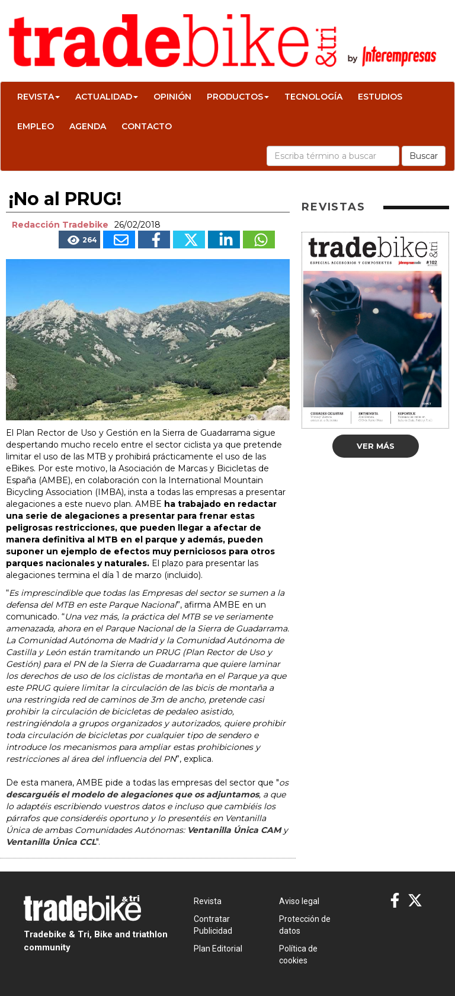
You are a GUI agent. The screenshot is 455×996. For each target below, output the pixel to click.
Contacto (146, 126)
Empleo (35, 126)
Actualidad (106, 96)
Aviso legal (299, 901)
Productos (238, 96)
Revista (38, 96)
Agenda (87, 126)
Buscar (423, 156)
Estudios (380, 96)
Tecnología (313, 96)
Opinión (172, 96)
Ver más (376, 446)
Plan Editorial (218, 948)
